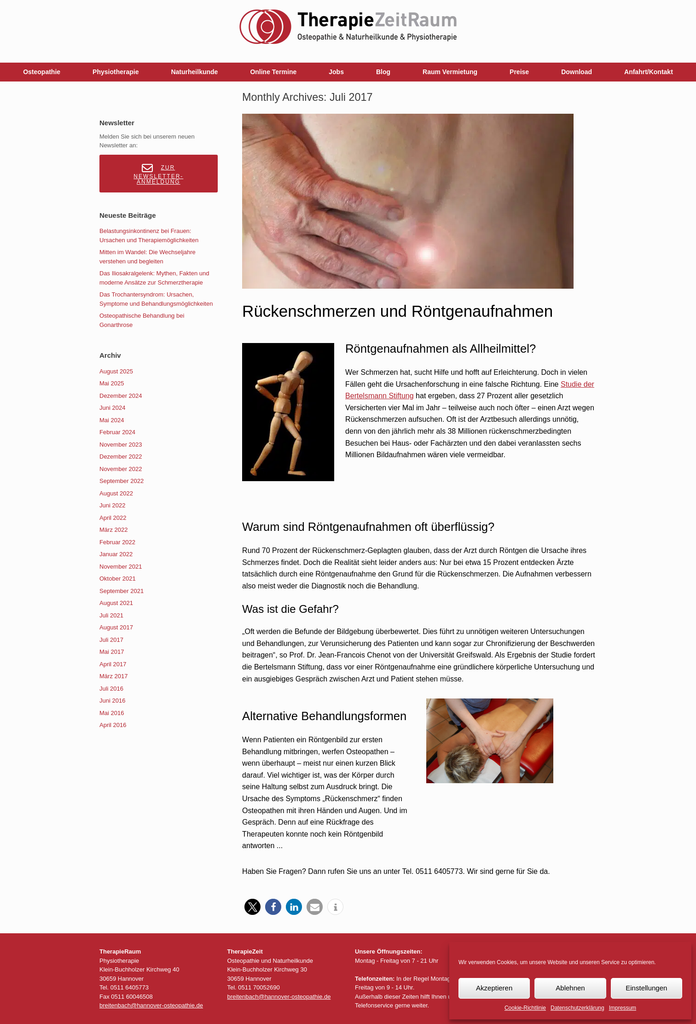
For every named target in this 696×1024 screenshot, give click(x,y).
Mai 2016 (111, 713)
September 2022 (121, 480)
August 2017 (116, 627)
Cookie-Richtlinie (525, 1008)
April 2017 (113, 664)
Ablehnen (570, 988)
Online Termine (273, 72)
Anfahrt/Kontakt (648, 72)
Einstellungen (646, 988)
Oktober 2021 (117, 578)
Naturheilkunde (194, 72)
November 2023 (120, 444)
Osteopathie (41, 72)
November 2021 (120, 566)
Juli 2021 (111, 615)
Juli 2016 (111, 688)
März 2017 (113, 676)
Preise (519, 72)
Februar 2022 (117, 542)
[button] (252, 907)
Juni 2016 (112, 700)
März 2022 (113, 529)
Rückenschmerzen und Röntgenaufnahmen (397, 311)
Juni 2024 (112, 407)
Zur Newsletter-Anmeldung (158, 174)
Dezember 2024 (120, 395)
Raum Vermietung (450, 72)
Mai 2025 (111, 383)
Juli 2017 (111, 639)
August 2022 (116, 493)
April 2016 (113, 724)
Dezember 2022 (120, 456)
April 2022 (113, 517)
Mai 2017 (111, 651)
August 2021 (116, 602)
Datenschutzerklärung (577, 1008)
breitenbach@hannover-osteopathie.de (151, 1005)
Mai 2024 (111, 420)
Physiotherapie (116, 72)
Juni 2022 (112, 505)
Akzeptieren (494, 988)
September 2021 (121, 591)
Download (576, 72)
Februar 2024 (117, 432)
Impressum (622, 1008)
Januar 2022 (116, 554)
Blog (383, 72)
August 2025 (116, 371)
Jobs (336, 72)
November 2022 (120, 468)
